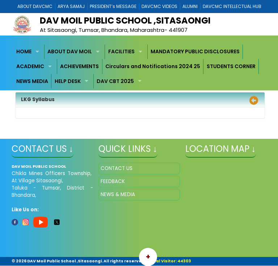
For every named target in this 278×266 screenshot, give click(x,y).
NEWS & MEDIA (118, 194)
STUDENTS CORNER (231, 66)
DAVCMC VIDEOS (159, 6)
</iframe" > (226, 199)
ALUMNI (190, 6)
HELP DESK (68, 81)
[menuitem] (29, 52)
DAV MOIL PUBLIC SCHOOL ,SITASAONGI (125, 20)
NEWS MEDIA (32, 81)
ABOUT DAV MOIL (69, 51)
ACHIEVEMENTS (79, 66)
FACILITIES (121, 51)
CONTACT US (116, 168)
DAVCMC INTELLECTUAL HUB (232, 6)
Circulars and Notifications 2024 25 (152, 66)
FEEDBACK (113, 181)
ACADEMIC (30, 66)
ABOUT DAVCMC (34, 6)
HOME (23, 51)
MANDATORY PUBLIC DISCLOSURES (195, 51)
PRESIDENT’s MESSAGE (113, 6)
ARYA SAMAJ (71, 6)
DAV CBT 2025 (115, 81)
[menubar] (139, 67)
